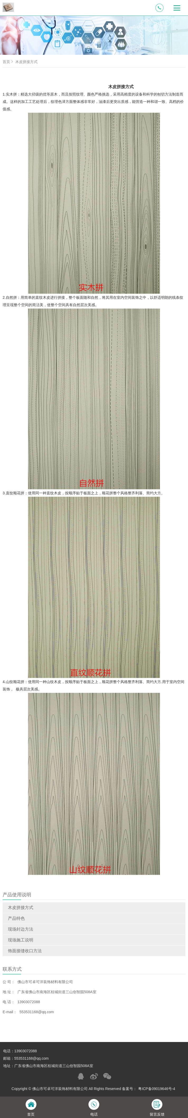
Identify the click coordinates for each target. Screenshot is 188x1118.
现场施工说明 (20, 940)
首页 (8, 62)
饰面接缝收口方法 (25, 951)
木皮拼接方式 (20, 907)
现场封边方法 (20, 929)
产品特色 (16, 918)
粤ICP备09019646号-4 (156, 1089)
